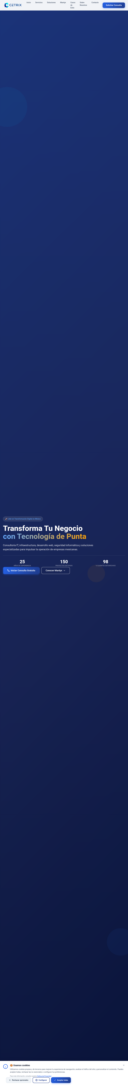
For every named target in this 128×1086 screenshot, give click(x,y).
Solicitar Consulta (114, 5)
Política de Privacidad (44, 1076)
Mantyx (63, 3)
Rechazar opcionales (18, 1080)
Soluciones (51, 3)
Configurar (41, 1080)
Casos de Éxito (72, 5)
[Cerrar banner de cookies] (124, 1065)
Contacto (95, 3)
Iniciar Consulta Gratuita (21, 570)
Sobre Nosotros (83, 4)
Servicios (39, 3)
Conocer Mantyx (56, 570)
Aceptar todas (61, 1080)
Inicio (28, 3)
